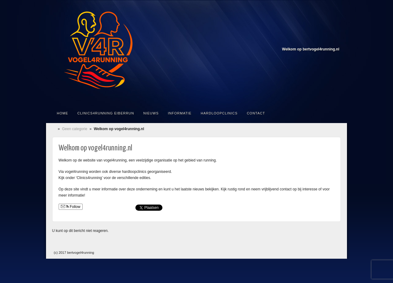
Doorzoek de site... (335, 113)
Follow (70, 207)
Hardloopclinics (219, 113)
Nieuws (151, 113)
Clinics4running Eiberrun (105, 113)
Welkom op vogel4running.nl (95, 148)
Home (62, 113)
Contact (256, 113)
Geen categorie (74, 129)
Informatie (180, 113)
